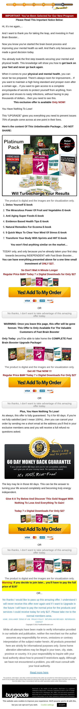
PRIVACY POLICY (37, 619)
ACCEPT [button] (61, 705)
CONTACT (39, 622)
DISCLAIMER (13, 619)
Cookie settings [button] (47, 705)
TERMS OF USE (24, 619)
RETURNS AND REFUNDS (54, 619)
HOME (5, 619)
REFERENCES (70, 619)
